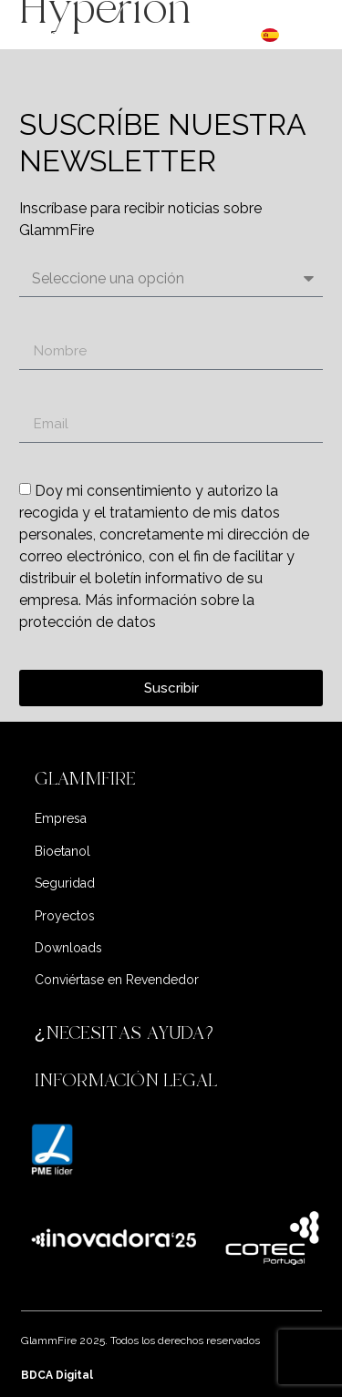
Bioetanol (62, 851)
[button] (171, 779)
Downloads (68, 947)
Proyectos (65, 916)
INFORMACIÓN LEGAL (126, 1080)
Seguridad (65, 883)
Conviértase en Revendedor (117, 979)
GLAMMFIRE (85, 778)
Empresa (61, 818)
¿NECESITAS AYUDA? (127, 1033)
